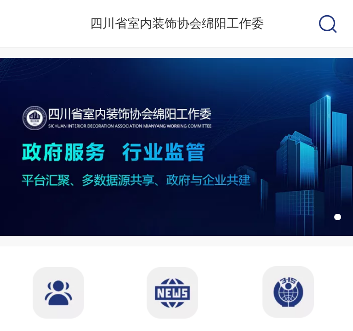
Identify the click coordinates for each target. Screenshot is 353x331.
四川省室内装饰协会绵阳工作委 (177, 23)
